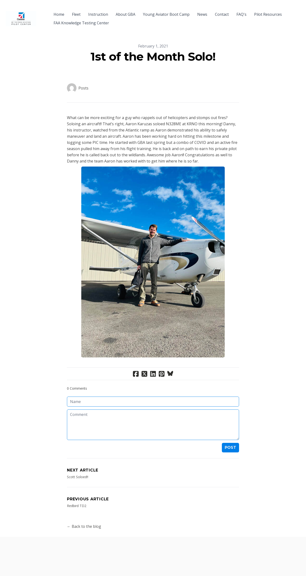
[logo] (21, 14)
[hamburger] (42, 11)
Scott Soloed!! (77, 468)
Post (230, 439)
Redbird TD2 (76, 497)
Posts (83, 79)
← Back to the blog (84, 517)
